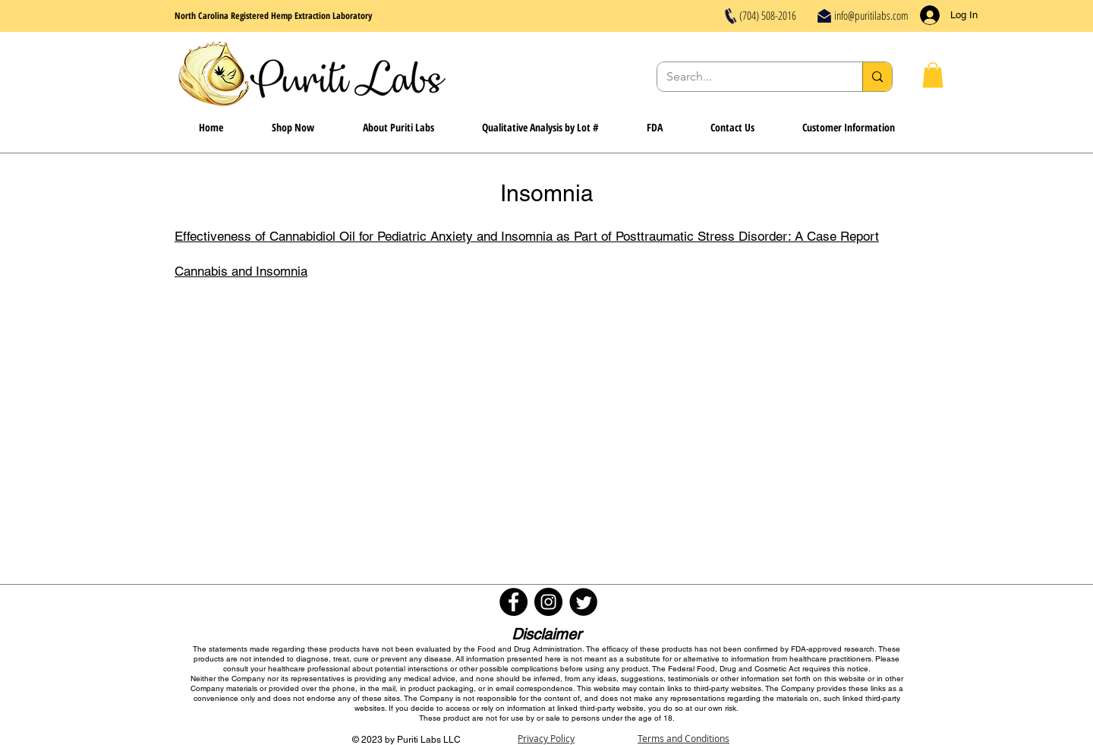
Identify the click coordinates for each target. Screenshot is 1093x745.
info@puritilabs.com (871, 15)
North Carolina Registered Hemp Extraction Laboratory (273, 15)
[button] (932, 74)
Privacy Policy (546, 738)
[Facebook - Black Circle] (513, 602)
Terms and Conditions (683, 738)
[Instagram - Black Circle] (548, 602)
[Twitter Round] (583, 602)
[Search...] (748, 76)
